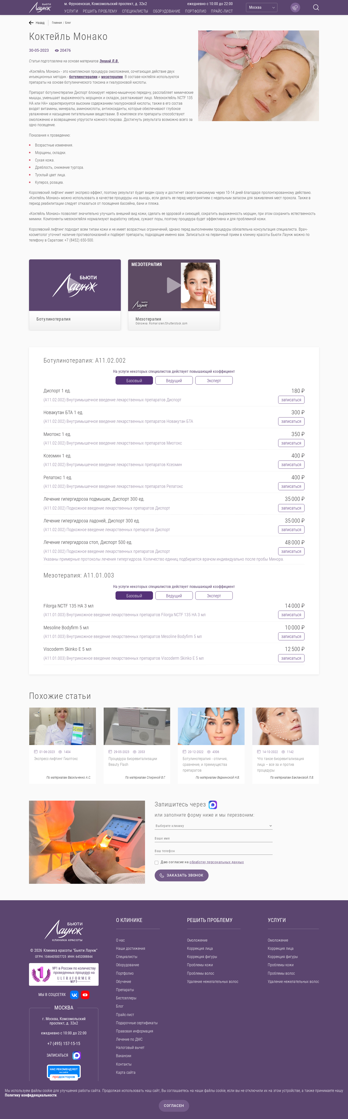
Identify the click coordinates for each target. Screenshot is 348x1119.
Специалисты (135, 11)
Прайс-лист (222, 11)
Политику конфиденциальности (31, 1095)
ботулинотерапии (83, 76)
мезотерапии (112, 76)
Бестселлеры (126, 998)
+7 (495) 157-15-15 (63, 1043)
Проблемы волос (200, 973)
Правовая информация (134, 1031)
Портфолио (195, 11)
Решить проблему (100, 11)
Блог (119, 1006)
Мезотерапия (174, 321)
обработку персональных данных (216, 862)
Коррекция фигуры (202, 956)
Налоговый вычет (130, 1047)
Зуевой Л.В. (109, 61)
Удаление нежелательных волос (212, 981)
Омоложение (197, 940)
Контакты (123, 1064)
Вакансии (123, 1055)
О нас (120, 940)
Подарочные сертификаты (137, 1023)
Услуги (71, 11)
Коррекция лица (200, 948)
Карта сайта (126, 1072)
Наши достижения (130, 948)
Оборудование (166, 11)
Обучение (123, 981)
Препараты (125, 989)
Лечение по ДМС (129, 1039)
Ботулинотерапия (53, 319)
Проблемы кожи (200, 965)
